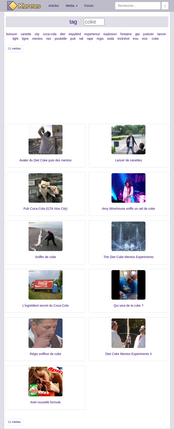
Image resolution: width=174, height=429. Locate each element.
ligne (25, 38)
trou (135, 38)
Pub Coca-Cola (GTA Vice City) (46, 208)
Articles (53, 5)
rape (90, 38)
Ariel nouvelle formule (45, 402)
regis (100, 38)
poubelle (61, 38)
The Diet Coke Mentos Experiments (129, 257)
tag (73, 22)
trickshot (123, 38)
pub (72, 38)
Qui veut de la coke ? (128, 305)
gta (137, 34)
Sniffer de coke (45, 257)
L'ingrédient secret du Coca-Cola (45, 305)
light (16, 38)
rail (81, 38)
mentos (37, 38)
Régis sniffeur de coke (45, 354)
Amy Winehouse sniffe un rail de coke (128, 208)
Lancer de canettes (128, 160)
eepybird (75, 34)
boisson (11, 34)
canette (26, 34)
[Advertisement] (87, 89)
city (37, 34)
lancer (161, 34)
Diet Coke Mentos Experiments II (128, 354)
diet (62, 34)
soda (110, 38)
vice (144, 38)
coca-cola (49, 34)
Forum (88, 5)
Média (71, 5)
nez (48, 38)
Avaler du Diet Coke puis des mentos (45, 160)
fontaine (126, 34)
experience (92, 34)
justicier (148, 34)
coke (155, 38)
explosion (110, 34)
